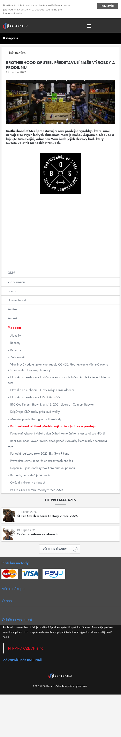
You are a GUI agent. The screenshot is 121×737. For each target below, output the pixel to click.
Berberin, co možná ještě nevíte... (31, 475)
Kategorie (10, 38)
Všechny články (56, 549)
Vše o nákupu (16, 282)
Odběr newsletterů (17, 620)
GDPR (11, 273)
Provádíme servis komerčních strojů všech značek (41, 460)
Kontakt (12, 318)
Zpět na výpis (17, 52)
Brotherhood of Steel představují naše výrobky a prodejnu (53, 426)
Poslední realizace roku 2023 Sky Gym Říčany (39, 453)
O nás (12, 291)
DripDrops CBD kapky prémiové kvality (34, 411)
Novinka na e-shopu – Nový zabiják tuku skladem (41, 390)
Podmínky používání (20, 9)
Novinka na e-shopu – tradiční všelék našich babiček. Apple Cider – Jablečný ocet (59, 380)
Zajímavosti (16, 357)
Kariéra (12, 309)
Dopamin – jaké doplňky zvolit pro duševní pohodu (42, 468)
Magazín (14, 327)
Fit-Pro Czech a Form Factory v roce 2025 (36, 490)
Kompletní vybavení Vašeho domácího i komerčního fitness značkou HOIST (57, 433)
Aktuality (15, 335)
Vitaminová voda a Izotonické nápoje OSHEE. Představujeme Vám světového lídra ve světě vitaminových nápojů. (58, 367)
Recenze (15, 350)
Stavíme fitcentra (18, 300)
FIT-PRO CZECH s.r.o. (26, 648)
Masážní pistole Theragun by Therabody (35, 419)
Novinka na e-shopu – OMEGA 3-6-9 (34, 397)
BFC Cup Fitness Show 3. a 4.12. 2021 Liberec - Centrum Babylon (51, 404)
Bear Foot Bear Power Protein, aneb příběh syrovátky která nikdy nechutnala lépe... (57, 443)
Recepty (14, 342)
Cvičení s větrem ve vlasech (27, 482)
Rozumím (107, 6)
